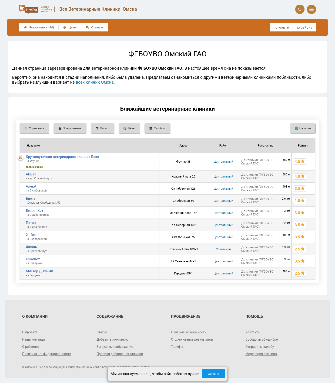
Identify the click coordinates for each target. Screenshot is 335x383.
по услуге (281, 27)
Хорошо (213, 374)
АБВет (31, 174)
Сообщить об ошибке (261, 339)
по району (304, 27)
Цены (70, 27)
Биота (31, 198)
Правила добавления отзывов (120, 354)
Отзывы (94, 27)
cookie (144, 374)
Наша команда (33, 339)
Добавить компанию (112, 339)
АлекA (31, 186)
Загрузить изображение (115, 347)
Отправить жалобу (259, 347)
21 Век (31, 235)
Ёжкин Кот (34, 211)
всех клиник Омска (95, 82)
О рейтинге (30, 347)
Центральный (223, 161)
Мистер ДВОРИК (39, 271)
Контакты (252, 332)
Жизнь (31, 247)
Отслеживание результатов (192, 339)
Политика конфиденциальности (46, 354)
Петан (31, 223)
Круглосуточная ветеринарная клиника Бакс (62, 157)
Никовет (33, 259)
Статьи (102, 332)
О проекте (29, 332)
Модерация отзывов (261, 354)
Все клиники (39, 27)
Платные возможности (188, 332)
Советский (223, 249)
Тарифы (177, 347)
